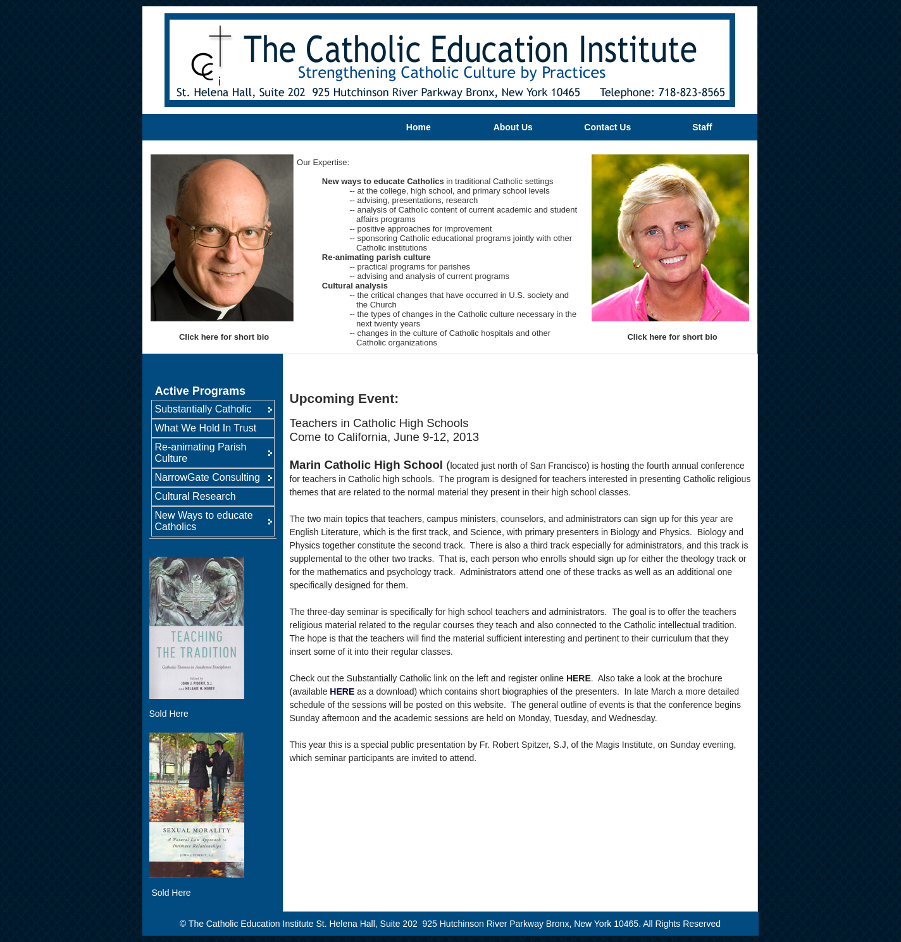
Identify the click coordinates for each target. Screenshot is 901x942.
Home (418, 127)
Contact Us (607, 127)
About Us (513, 127)
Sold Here (169, 714)
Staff (702, 127)
